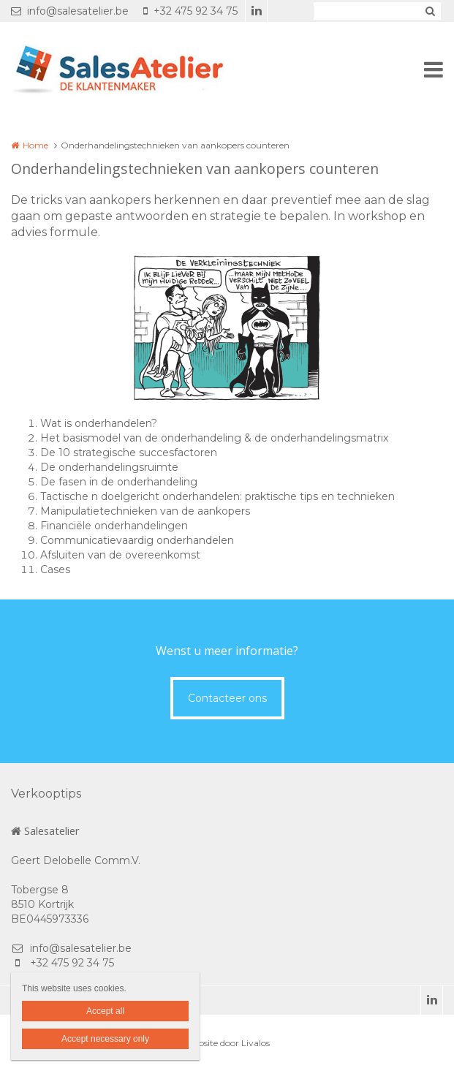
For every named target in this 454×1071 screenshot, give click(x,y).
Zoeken (430, 11)
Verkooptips (46, 794)
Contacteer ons (227, 698)
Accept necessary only (105, 1039)
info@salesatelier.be (70, 11)
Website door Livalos (227, 1042)
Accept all (105, 1011)
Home (35, 145)
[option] (227, 328)
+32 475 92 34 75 (190, 11)
